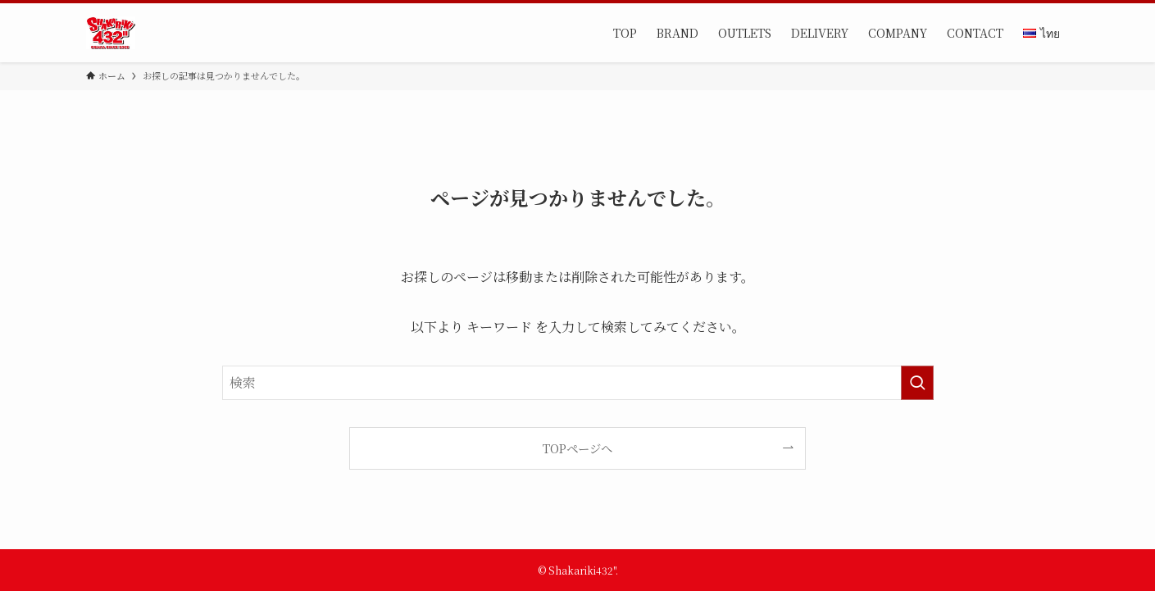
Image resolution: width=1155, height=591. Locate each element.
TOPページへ (577, 448)
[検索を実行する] (917, 383)
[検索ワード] (578, 383)
